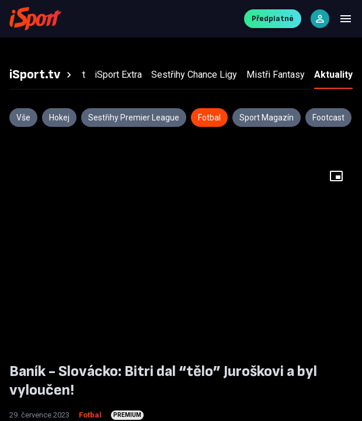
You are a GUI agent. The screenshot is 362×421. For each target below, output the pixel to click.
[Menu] (346, 19)
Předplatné (273, 18)
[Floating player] (336, 176)
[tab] (42, 75)
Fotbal (90, 414)
